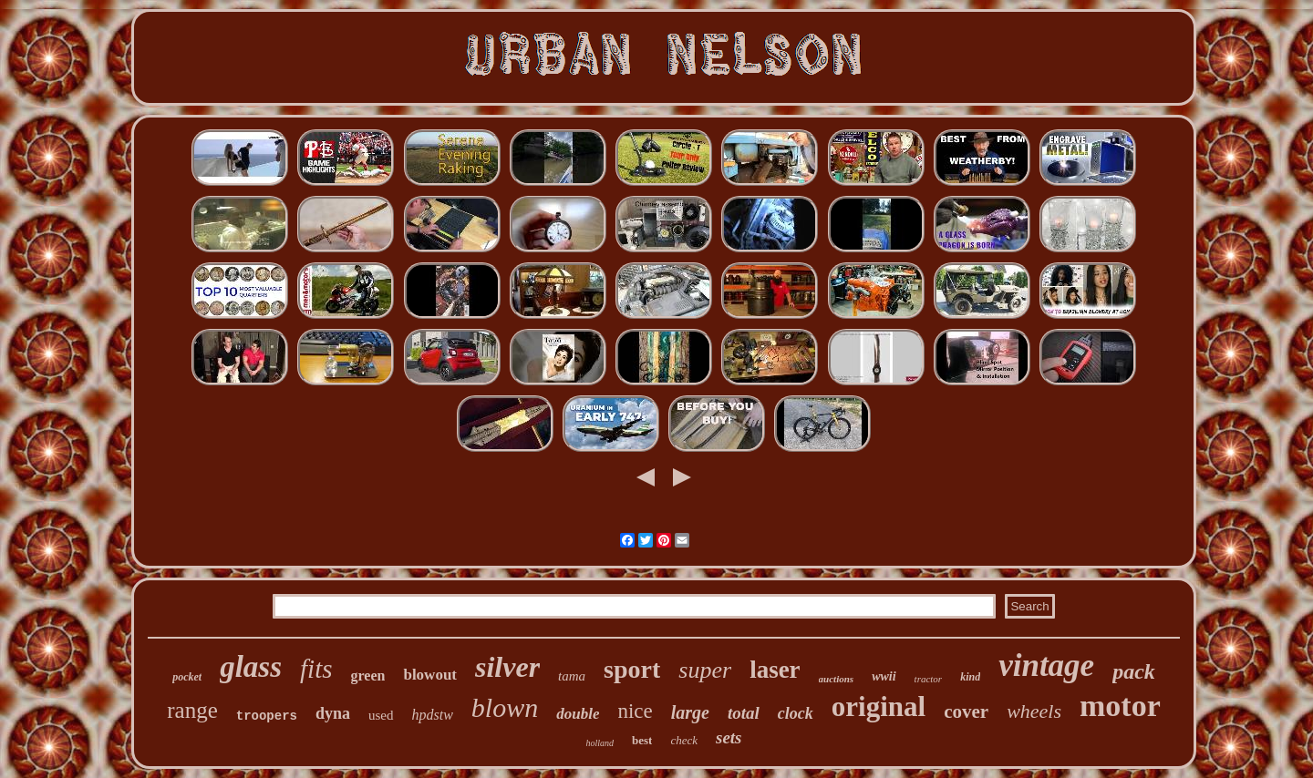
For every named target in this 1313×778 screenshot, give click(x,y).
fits (316, 668)
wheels (1034, 711)
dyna (332, 713)
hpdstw (432, 714)
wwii (883, 676)
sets (729, 737)
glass (251, 666)
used (381, 715)
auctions (836, 678)
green (368, 675)
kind (970, 677)
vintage (1046, 665)
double (577, 713)
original (878, 706)
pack (1133, 671)
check (684, 740)
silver (507, 666)
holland (599, 743)
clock (795, 713)
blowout (430, 674)
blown (504, 707)
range (192, 710)
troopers (266, 716)
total (744, 712)
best (642, 740)
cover (966, 711)
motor (1120, 705)
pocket (187, 677)
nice (634, 711)
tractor (929, 678)
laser (775, 669)
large (690, 712)
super (704, 670)
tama (571, 676)
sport (632, 669)
